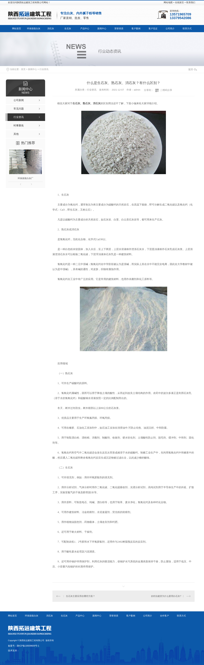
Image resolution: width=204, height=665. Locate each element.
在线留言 (179, 2)
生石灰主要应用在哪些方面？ (80, 596)
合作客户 (164, 615)
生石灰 (67, 28)
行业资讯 (44, 69)
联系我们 (190, 2)
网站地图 (168, 2)
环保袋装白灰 (33, 28)
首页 (23, 69)
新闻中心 (101, 28)
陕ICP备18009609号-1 (28, 645)
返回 (192, 69)
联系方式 (187, 28)
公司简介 (170, 28)
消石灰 (50, 28)
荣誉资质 (118, 28)
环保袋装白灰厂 (25, 178)
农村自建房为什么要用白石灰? (166, 596)
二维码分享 (166, 90)
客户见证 (153, 28)
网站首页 (16, 28)
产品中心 (84, 28)
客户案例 (135, 28)
